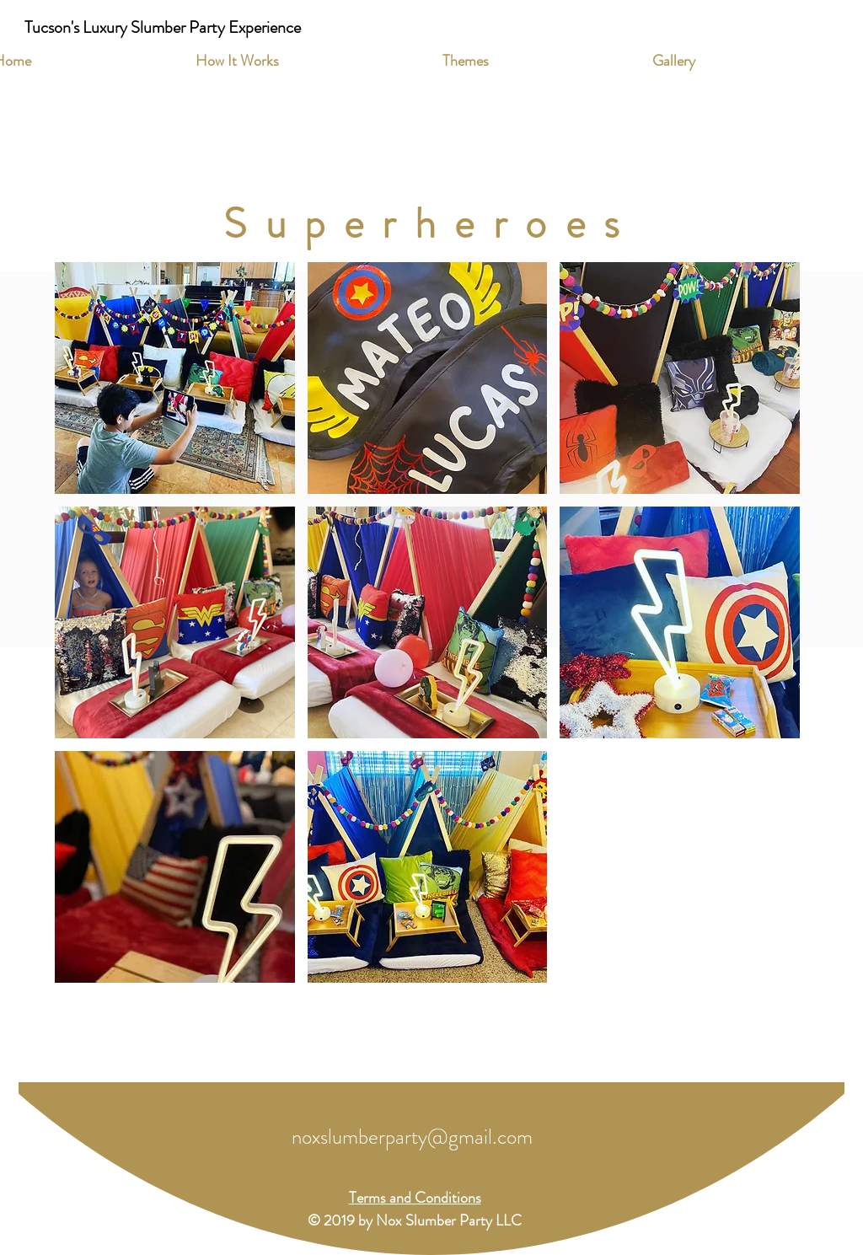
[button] (175, 378)
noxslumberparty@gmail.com (412, 1137)
